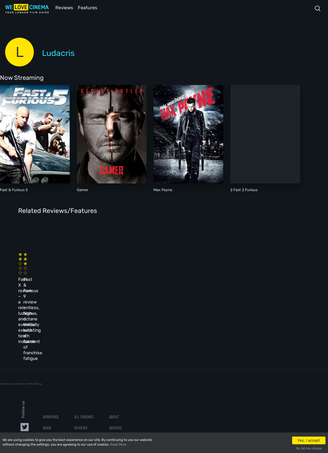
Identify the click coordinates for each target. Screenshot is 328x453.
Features (88, 7)
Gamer (82, 189)
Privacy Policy (121, 376)
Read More (118, 444)
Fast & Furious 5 (14, 189)
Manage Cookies (122, 387)
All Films (50, 365)
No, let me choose (309, 448)
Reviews (63, 7)
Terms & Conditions (125, 365)
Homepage (51, 343)
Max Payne (162, 189)
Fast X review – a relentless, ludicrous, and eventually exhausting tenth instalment (47, 270)
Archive (115, 354)
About (114, 343)
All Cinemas (84, 343)
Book (47, 354)
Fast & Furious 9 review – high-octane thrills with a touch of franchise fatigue (113, 270)
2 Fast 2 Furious (244, 189)
